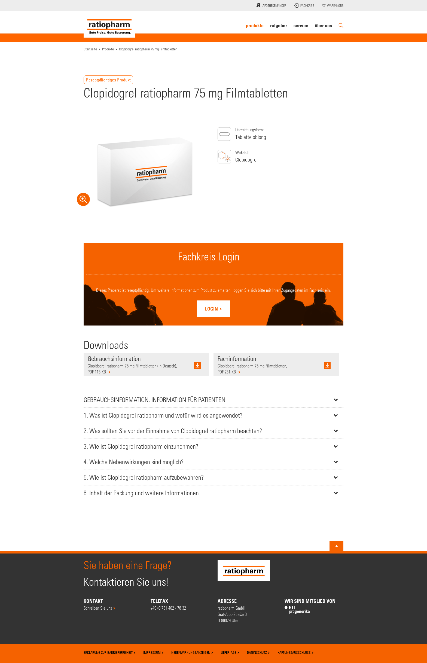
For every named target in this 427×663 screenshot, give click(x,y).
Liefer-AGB (230, 652)
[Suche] (340, 25)
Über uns (323, 25)
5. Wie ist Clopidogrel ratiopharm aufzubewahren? (144, 477)
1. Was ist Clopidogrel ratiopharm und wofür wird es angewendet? (163, 415)
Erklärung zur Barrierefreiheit (110, 652)
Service (301, 25)
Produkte (255, 25)
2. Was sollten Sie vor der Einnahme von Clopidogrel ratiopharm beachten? (173, 430)
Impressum (153, 652)
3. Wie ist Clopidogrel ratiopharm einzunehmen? (141, 446)
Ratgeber (278, 25)
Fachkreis (304, 5)
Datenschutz (258, 652)
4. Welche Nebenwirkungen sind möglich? (134, 462)
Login (212, 309)
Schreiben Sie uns (98, 607)
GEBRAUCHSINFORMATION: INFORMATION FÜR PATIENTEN (154, 399)
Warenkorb (332, 5)
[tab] (213, 399)
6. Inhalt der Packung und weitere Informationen (141, 493)
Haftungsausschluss (295, 652)
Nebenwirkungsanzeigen (192, 652)
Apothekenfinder (270, 5)
